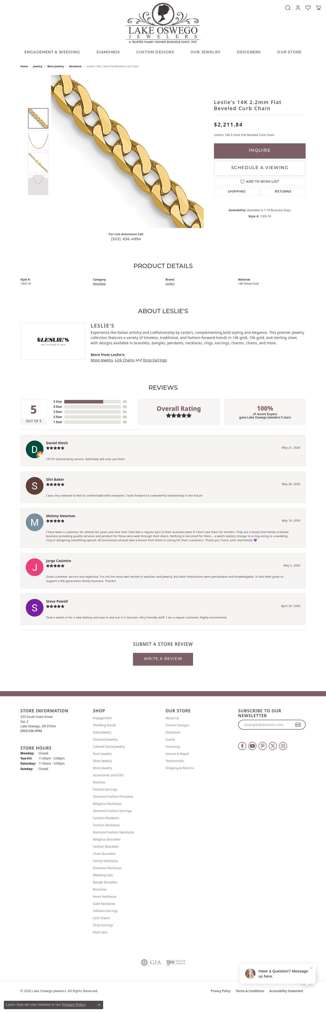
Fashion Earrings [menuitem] (105, 789)
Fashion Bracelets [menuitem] (106, 846)
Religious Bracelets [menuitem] (106, 839)
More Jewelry (55, 66)
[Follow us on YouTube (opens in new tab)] (252, 746)
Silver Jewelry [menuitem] (102, 761)
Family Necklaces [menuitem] (105, 861)
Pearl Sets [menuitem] (100, 932)
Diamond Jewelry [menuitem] (105, 739)
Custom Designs (177, 725)
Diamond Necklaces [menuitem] (107, 868)
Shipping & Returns (180, 768)
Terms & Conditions (250, 991)
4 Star (57, 406)
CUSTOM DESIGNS (155, 52)
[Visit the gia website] (151, 962)
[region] (127, 151)
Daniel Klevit (57, 442)
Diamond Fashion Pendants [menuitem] (113, 796)
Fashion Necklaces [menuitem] (106, 825)
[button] (287, 8)
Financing (173, 746)
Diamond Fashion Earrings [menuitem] (112, 811)
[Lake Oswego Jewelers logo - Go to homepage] (163, 23)
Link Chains (124, 360)
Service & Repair (177, 754)
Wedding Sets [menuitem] (103, 875)
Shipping (237, 191)
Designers (249, 52)
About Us (172, 718)
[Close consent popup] (99, 1004)
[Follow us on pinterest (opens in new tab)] (263, 746)
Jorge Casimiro (58, 560)
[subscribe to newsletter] (298, 724)
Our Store (289, 52)
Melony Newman (60, 515)
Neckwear (75, 66)
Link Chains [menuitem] (101, 918)
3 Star (57, 412)
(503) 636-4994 (126, 239)
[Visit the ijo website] (175, 962)
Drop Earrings (155, 360)
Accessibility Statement (286, 991)
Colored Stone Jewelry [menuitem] (109, 746)
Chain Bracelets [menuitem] (104, 854)
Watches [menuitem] (99, 782)
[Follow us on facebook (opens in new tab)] (242, 746)
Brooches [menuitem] (100, 889)
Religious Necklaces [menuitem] (107, 804)
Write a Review (163, 659)
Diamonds (108, 52)
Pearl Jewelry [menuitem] (102, 754)
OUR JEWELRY (206, 52)
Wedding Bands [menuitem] (104, 725)
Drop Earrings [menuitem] (103, 925)
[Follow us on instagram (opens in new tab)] (283, 746)
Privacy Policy (221, 991)
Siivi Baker (55, 479)
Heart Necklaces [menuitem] (105, 896)
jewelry (37, 66)
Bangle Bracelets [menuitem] (105, 882)
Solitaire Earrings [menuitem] (105, 911)
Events (170, 739)
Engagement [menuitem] (102, 718)
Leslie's (170, 283)
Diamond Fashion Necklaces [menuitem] (113, 832)
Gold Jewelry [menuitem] (102, 732)
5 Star (57, 401)
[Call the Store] (31, 731)
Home (24, 66)
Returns (283, 191)
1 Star (57, 422)
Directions (173, 732)
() (125, 401)
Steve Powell (57, 601)
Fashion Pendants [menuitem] (106, 818)
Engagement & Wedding (52, 52)
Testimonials (175, 761)
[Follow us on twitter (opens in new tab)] (273, 746)
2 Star (57, 417)
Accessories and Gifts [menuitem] (108, 775)
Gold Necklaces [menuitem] (104, 904)
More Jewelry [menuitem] (102, 768)
